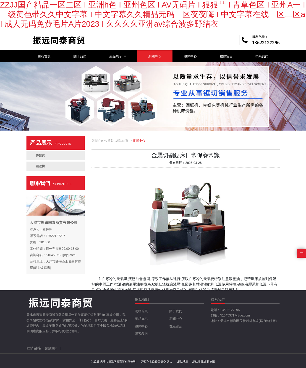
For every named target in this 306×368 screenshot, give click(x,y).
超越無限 (209, 361)
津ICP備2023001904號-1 (156, 361)
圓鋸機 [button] (40, 166)
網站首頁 (121, 140)
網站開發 (197, 361)
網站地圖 (182, 361)
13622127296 (230, 310)
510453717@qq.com (235, 315)
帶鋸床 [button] (40, 155)
